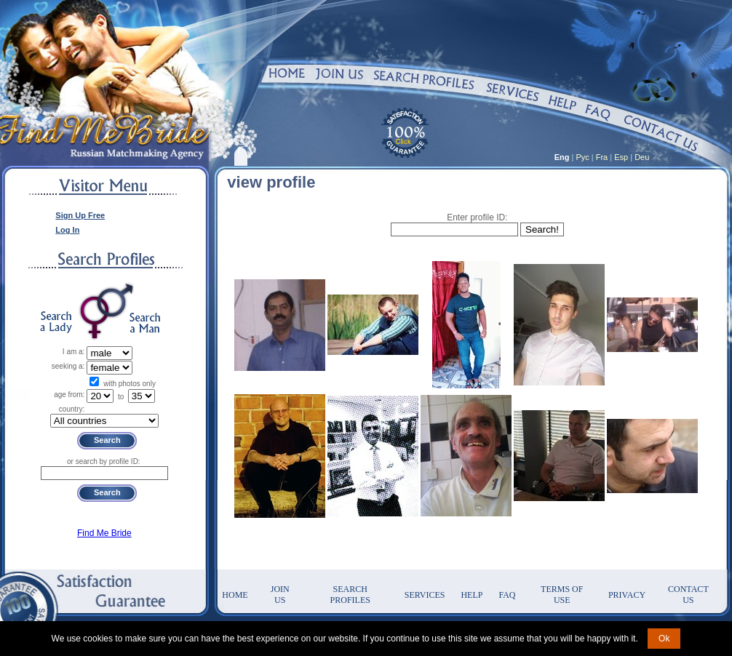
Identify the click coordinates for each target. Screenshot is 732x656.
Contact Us (688, 594)
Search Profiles (350, 594)
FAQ (506, 595)
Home (234, 595)
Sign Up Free (80, 215)
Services (425, 595)
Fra (602, 157)
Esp (621, 157)
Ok (664, 638)
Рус (582, 157)
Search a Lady (56, 322)
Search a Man (145, 322)
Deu (641, 157)
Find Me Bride (104, 533)
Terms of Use (562, 594)
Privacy (626, 595)
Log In (67, 229)
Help (471, 595)
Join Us (280, 594)
